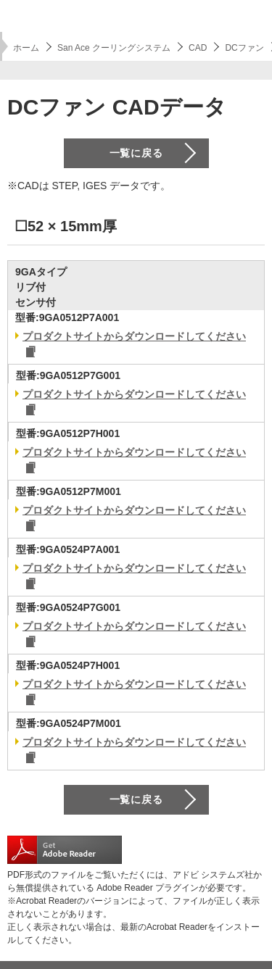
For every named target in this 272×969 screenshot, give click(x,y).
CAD (198, 48)
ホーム (26, 48)
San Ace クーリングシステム (113, 48)
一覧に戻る (136, 153)
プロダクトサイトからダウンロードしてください (134, 336)
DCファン (244, 48)
